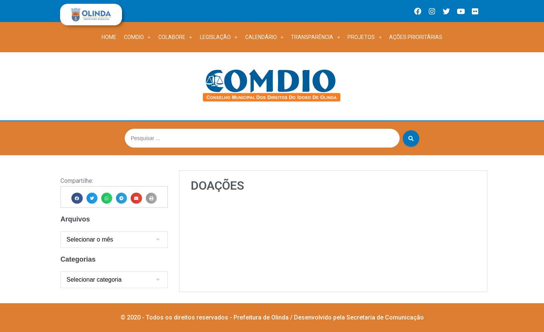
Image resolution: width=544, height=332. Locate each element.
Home (109, 37)
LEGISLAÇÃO (219, 37)
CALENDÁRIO (264, 37)
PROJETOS (365, 37)
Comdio (137, 37)
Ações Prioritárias (415, 37)
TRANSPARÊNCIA (315, 37)
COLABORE (175, 37)
